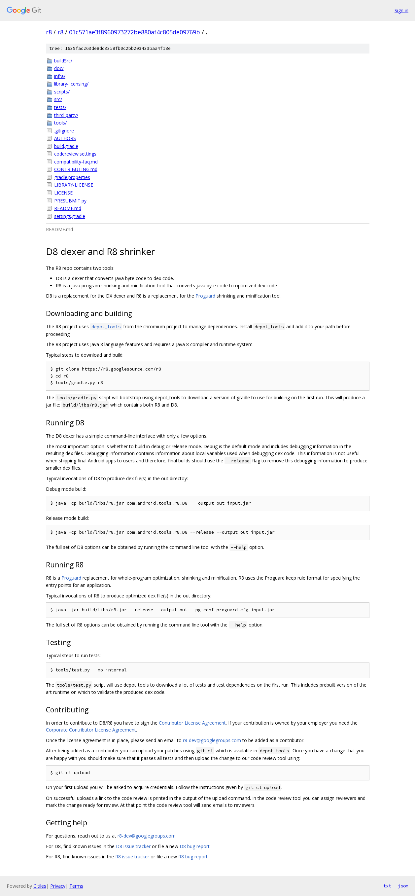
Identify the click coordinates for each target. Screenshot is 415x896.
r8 (49, 32)
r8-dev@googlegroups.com (212, 740)
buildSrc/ (63, 60)
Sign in (401, 10)
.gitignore (64, 130)
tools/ (60, 123)
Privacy (57, 886)
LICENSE (63, 193)
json (403, 886)
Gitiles (39, 886)
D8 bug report (195, 846)
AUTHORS (65, 138)
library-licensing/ (71, 84)
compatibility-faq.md (76, 162)
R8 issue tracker (132, 856)
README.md (67, 208)
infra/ (59, 76)
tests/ (60, 107)
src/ (58, 99)
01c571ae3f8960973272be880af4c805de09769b (134, 32)
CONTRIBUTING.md (75, 169)
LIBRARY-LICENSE (73, 185)
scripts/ (62, 92)
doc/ (59, 68)
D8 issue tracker (133, 846)
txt (387, 886)
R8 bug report (193, 856)
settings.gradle (69, 216)
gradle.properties (72, 177)
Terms (76, 886)
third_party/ (66, 115)
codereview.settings (75, 154)
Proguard (205, 296)
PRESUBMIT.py (70, 200)
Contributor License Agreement (192, 723)
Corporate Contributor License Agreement (91, 730)
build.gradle (66, 146)
